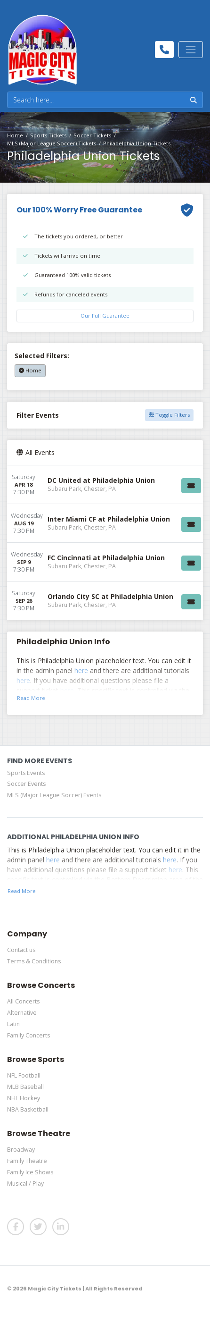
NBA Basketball (27, 1109)
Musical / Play (25, 1184)
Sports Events (26, 773)
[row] (105, 484)
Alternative (22, 1013)
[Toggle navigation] (190, 49)
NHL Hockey (23, 1098)
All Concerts (23, 1001)
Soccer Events (26, 784)
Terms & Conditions (34, 961)
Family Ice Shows (30, 1172)
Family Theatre (27, 1161)
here (81, 670)
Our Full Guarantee (105, 315)
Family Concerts (28, 1035)
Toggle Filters (169, 414)
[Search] (96, 100)
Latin (13, 1024)
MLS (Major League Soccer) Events (54, 795)
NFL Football (23, 1075)
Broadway (21, 1150)
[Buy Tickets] (191, 485)
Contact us (21, 950)
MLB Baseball (25, 1087)
